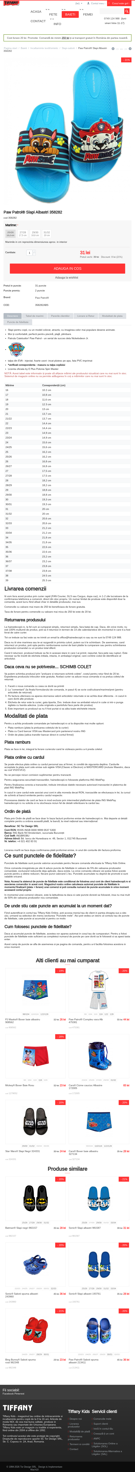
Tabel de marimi (34, 315)
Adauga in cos (67, 268)
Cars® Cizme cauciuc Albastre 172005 (85, 1087)
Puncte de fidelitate (17, 322)
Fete (53, 14)
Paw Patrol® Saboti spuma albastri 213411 (83, 1361)
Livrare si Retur (85, 315)
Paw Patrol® (42, 297)
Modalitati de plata (112, 315)
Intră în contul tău (103, 1428)
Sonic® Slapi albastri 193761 (85, 1293)
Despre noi (76, 1418)
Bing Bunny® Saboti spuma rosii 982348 (20, 1361)
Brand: (7, 297)
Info (57, 24)
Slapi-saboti (68, 48)
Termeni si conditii (79, 1444)
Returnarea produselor (75, 1438)
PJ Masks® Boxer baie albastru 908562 (22, 1021)
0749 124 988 (112, 18)
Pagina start (10, 48)
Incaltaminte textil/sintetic (44, 48)
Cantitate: (10, 252)
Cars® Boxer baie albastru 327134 (83, 1152)
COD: (7, 305)
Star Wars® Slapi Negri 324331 (22, 1151)
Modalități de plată (80, 1431)
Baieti (70, 14)
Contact (38, 21)
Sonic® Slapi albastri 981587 (85, 1227)
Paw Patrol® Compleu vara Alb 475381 (86, 1021)
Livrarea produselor (74, 1425)
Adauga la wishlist (66, 277)
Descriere (12, 315)
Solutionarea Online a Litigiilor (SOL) (105, 1445)
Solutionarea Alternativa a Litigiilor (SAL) (107, 1452)
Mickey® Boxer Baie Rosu (19, 1085)
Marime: (11, 225)
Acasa (36, 11)
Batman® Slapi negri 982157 (21, 1227)
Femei (88, 14)
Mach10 (34, 1469)
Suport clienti (101, 1423)
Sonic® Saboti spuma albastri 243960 (21, 1295)
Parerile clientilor (60, 315)
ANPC (97, 1438)
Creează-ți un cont (104, 1433)
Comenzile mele (102, 1418)
